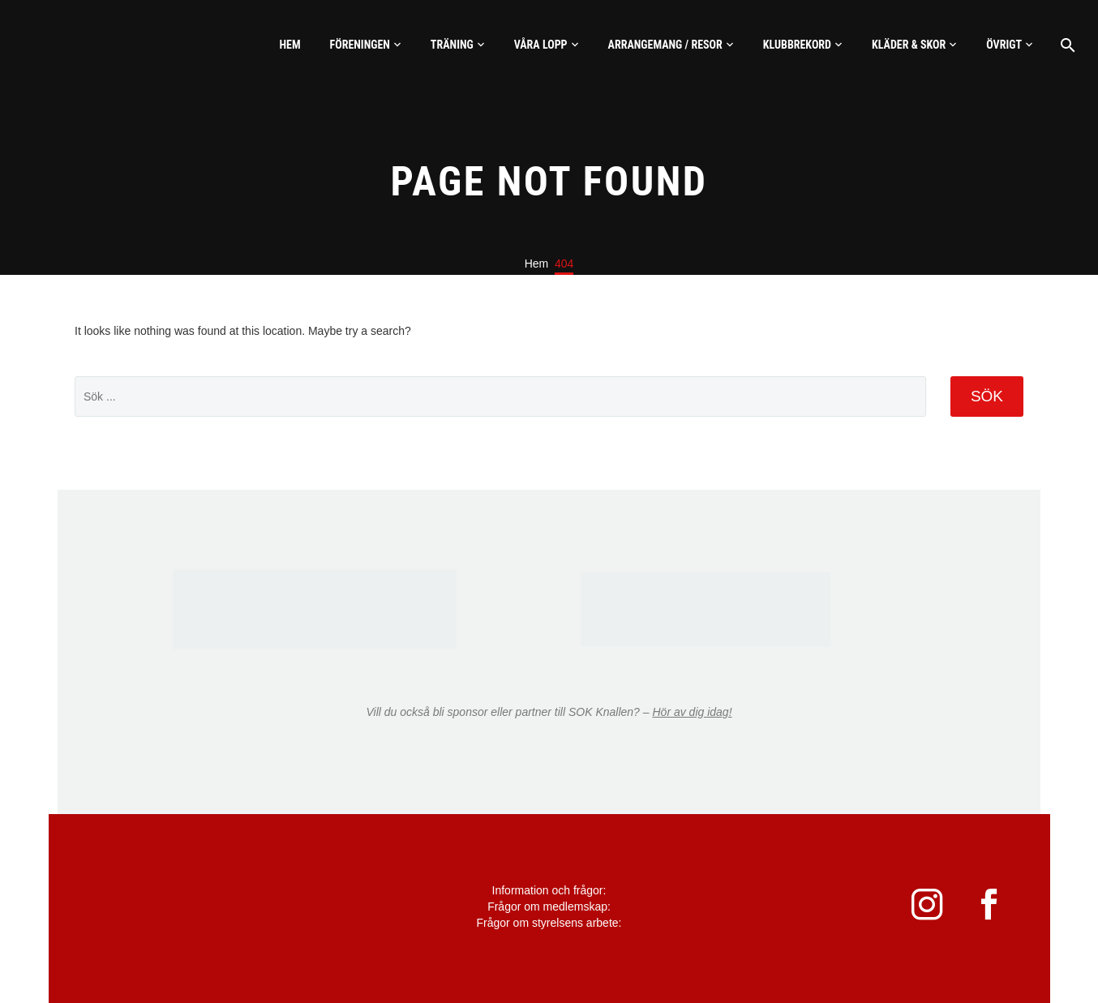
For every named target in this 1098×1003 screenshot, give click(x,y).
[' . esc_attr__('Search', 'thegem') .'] (500, 396)
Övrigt (1004, 44)
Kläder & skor (909, 44)
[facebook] (990, 909)
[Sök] (1066, 45)
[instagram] (917, 909)
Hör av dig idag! (691, 711)
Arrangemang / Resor (665, 44)
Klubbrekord (797, 44)
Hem (289, 44)
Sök (987, 396)
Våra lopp (541, 44)
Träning (452, 44)
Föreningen (360, 44)
